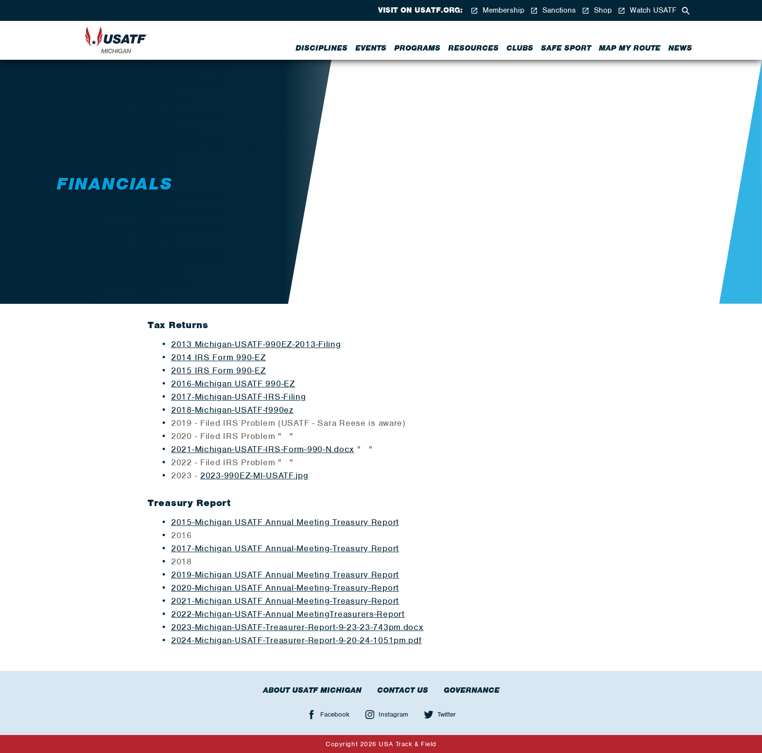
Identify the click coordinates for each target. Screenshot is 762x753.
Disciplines (321, 48)
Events (370, 48)
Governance (472, 690)
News (680, 48)
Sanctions (553, 10)
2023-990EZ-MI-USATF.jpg (254, 475)
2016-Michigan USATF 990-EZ (233, 383)
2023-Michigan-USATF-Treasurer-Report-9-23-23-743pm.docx (297, 627)
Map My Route (629, 48)
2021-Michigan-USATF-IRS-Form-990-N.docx (262, 449)
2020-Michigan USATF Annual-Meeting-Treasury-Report (285, 587)
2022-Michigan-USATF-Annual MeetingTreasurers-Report (288, 614)
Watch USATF (647, 10)
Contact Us (402, 690)
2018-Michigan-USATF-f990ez (232, 409)
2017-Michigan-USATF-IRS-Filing (238, 396)
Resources (473, 48)
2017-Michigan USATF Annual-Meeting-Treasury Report (285, 548)
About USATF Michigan (312, 690)
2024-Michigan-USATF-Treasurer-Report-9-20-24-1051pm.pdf (296, 640)
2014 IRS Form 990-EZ (218, 357)
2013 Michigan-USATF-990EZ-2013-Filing (256, 344)
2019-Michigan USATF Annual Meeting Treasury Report (285, 574)
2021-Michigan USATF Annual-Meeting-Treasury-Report (285, 600)
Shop (597, 10)
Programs (417, 48)
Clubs (519, 48)
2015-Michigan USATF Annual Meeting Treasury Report (285, 522)
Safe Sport (566, 48)
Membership (497, 10)
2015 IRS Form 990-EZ (218, 370)
